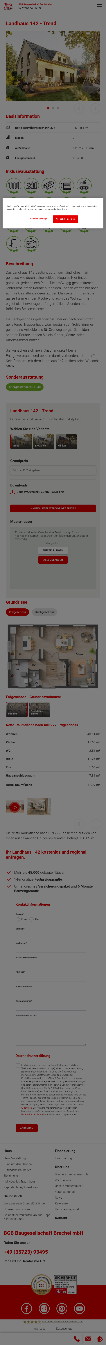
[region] (53, 213)
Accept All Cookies (65, 219)
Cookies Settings (38, 219)
